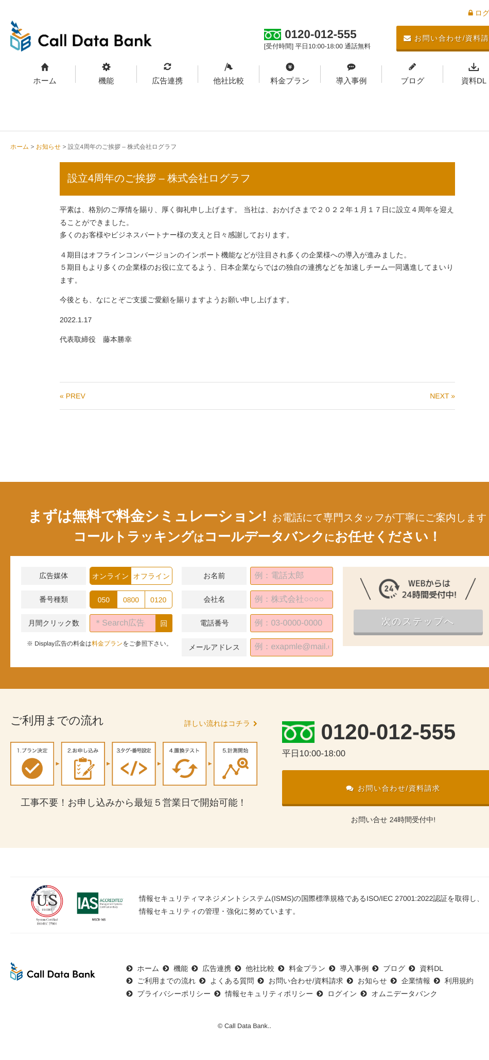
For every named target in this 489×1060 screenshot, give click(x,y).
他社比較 (228, 81)
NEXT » (442, 396)
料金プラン (289, 81)
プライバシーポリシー (174, 993)
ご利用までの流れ (166, 981)
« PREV (72, 396)
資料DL (431, 968)
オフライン (151, 576)
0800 (131, 600)
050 (104, 600)
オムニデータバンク (404, 993)
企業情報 (415, 981)
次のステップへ (418, 621)
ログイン (342, 993)
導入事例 (351, 81)
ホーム (45, 81)
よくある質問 (232, 981)
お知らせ (48, 146)
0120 (158, 600)
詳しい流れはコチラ (217, 723)
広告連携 (167, 81)
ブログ (412, 81)
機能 (106, 81)
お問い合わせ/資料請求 (306, 981)
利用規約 (459, 981)
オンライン (110, 576)
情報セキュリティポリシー (269, 993)
